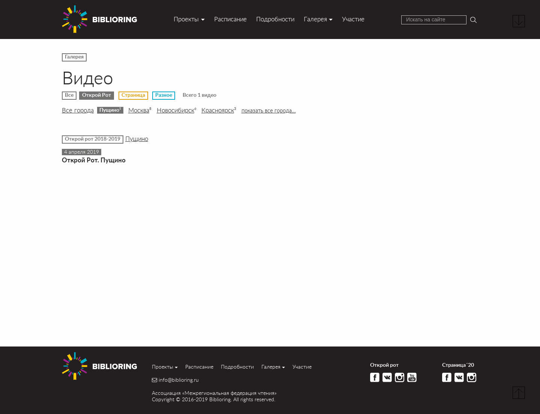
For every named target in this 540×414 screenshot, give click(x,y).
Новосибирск (176, 110)
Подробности (275, 19)
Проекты (186, 19)
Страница (133, 95)
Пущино (110, 110)
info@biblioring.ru (179, 379)
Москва (140, 110)
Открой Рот (96, 95)
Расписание (230, 19)
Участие (353, 19)
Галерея (315, 19)
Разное (163, 95)
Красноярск (218, 110)
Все (69, 95)
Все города (78, 110)
